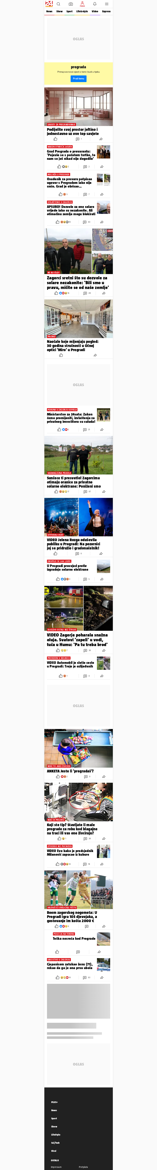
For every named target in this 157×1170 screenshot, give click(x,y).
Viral (53, 1150)
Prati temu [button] (78, 78)
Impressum (56, 1167)
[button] (58, 4)
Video (95, 11)
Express (106, 11)
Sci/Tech (55, 1142)
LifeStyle (55, 1134)
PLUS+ (54, 1102)
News (49, 11)
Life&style (82, 11)
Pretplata (83, 1167)
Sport (69, 11)
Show (59, 11)
